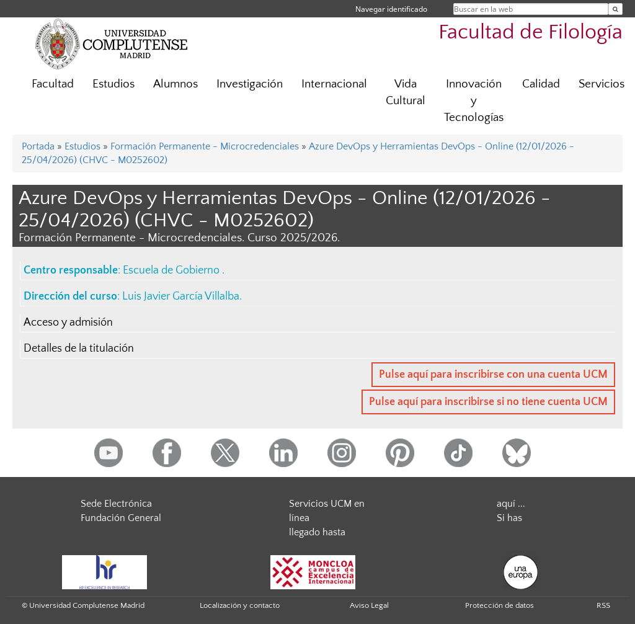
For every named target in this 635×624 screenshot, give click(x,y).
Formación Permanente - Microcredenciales (204, 146)
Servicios (601, 84)
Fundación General (121, 518)
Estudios (113, 84)
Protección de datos (499, 605)
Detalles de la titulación (79, 348)
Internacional (334, 84)
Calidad (541, 84)
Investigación (249, 84)
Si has (509, 518)
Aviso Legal (369, 605)
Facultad (53, 84)
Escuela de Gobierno (172, 270)
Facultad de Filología (530, 32)
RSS (603, 605)
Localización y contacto (240, 605)
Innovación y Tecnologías (474, 101)
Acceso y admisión (68, 322)
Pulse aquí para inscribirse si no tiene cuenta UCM (488, 402)
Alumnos (175, 84)
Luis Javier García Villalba (180, 296)
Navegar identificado (391, 9)
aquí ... (511, 503)
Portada (38, 146)
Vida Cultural (405, 92)
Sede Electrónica (116, 503)
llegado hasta (317, 532)
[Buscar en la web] (615, 9)
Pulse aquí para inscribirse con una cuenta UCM (493, 374)
